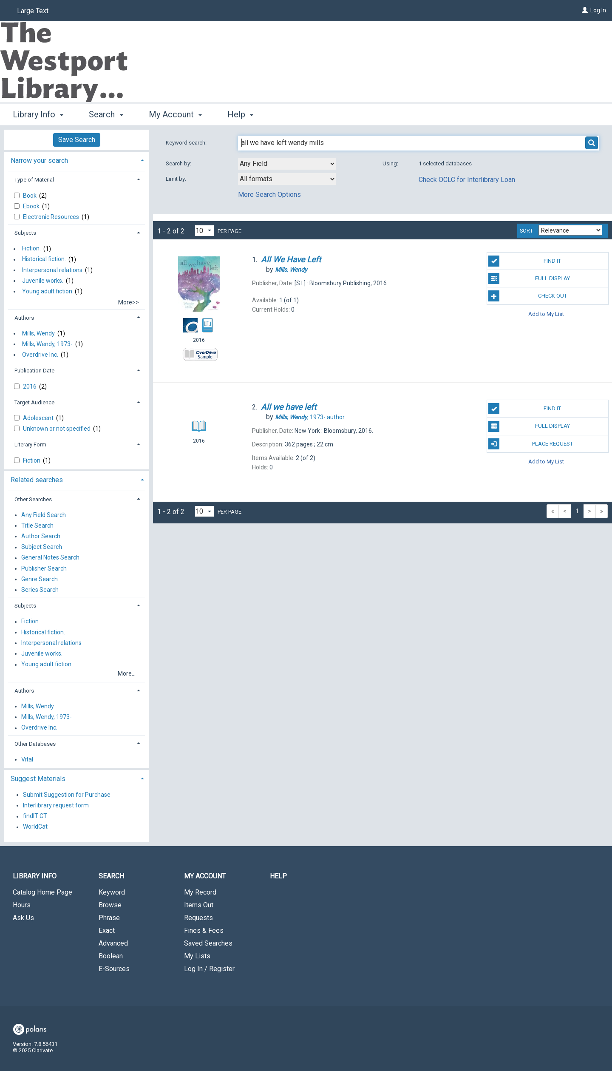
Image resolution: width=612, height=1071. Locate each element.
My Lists (197, 956)
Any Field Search (43, 514)
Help (278, 876)
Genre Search (39, 579)
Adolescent (39, 418)
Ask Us (23, 918)
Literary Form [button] (30, 444)
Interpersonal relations (52, 270)
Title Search (37, 525)
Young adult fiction (47, 291)
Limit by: (176, 179)
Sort (526, 231)
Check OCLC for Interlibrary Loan (467, 180)
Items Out (198, 905)
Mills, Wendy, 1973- (47, 344)
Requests (198, 918)
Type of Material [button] (34, 179)
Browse (110, 905)
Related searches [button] (37, 480)
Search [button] (106, 114)
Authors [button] (24, 318)
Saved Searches (208, 943)
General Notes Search (50, 557)
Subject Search (41, 547)
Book (30, 195)
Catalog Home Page (42, 892)
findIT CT (35, 816)
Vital (27, 759)
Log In (598, 10)
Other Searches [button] (33, 499)
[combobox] (287, 164)
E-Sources (114, 969)
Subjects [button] (25, 233)
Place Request (530, 443)
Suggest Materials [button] (38, 779)
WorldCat (35, 827)
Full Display (529, 278)
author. (310, 417)
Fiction (32, 460)
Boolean (111, 956)
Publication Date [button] (34, 370)
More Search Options (269, 194)
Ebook (32, 206)
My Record (200, 892)
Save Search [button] (76, 140)
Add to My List (546, 313)
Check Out (527, 295)
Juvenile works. (42, 280)
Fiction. (31, 248)
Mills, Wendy (38, 333)
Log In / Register (209, 969)
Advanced (113, 943)
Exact (107, 930)
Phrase (109, 918)
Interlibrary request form (56, 805)
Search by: (179, 163)
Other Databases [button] (35, 744)
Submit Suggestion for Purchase (66, 794)
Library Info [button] (38, 114)
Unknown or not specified (57, 428)
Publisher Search (44, 568)
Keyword (112, 892)
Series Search (40, 589)
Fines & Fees (204, 930)
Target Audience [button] (34, 402)
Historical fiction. (44, 259)
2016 (30, 386)
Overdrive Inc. (40, 354)
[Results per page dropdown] (204, 230)
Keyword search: (187, 142)
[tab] (76, 159)
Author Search (40, 536)
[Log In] (585, 10)
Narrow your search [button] (39, 160)
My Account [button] (175, 114)
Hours (22, 905)
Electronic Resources (51, 216)
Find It (524, 261)
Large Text (32, 11)
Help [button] (240, 114)
